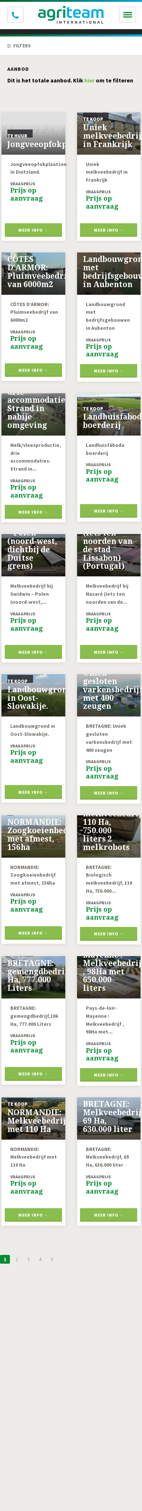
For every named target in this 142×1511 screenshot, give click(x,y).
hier (89, 80)
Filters (19, 46)
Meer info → (33, 230)
